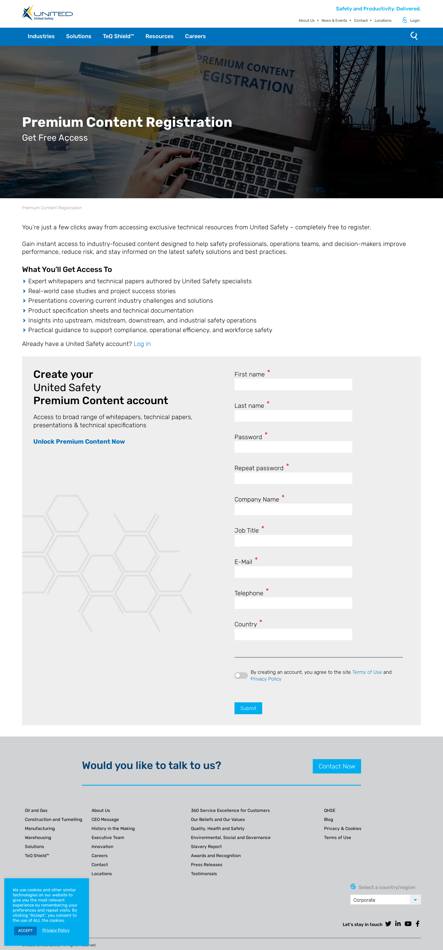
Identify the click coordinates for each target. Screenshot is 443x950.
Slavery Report (206, 846)
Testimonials (204, 873)
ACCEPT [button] (25, 930)
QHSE (329, 810)
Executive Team (108, 837)
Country (248, 624)
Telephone (251, 593)
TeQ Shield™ (37, 855)
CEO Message (105, 819)
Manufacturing (40, 828)
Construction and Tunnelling (53, 819)
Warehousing (38, 837)
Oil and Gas (36, 810)
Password (251, 437)
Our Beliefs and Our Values (218, 819)
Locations (383, 20)
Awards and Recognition (216, 855)
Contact (361, 20)
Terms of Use (367, 672)
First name (252, 374)
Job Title (249, 530)
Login (415, 20)
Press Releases (206, 864)
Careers (100, 855)
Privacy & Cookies (342, 828)
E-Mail (246, 562)
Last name (252, 405)
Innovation (102, 846)
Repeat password (261, 468)
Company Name (259, 499)
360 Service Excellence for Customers (230, 810)
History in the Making (113, 828)
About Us (307, 20)
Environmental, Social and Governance (231, 837)
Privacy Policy (266, 679)
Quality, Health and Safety (218, 828)
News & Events (334, 20)
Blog (328, 819)
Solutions (34, 846)
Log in (142, 344)
